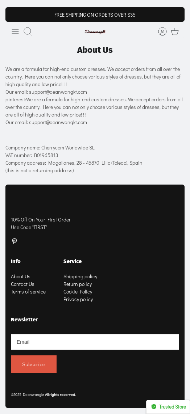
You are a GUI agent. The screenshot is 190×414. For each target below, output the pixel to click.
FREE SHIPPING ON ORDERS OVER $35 (95, 14)
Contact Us (22, 283)
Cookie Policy (77, 291)
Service (72, 261)
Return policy (77, 283)
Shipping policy (80, 276)
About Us (20, 276)
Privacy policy (78, 299)
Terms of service (28, 291)
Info (16, 261)
